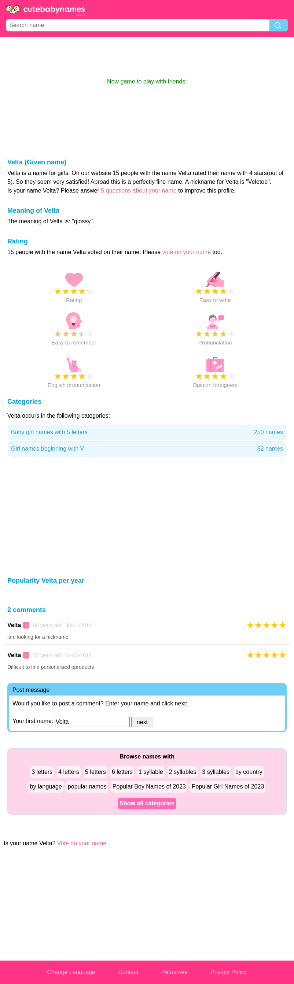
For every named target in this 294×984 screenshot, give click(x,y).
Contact (128, 972)
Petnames (174, 972)
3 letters (42, 772)
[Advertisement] (147, 57)
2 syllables (182, 772)
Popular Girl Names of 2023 (228, 786)
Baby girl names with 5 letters (147, 432)
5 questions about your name (138, 190)
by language (46, 786)
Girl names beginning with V (147, 448)
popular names (87, 786)
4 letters (68, 772)
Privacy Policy (228, 972)
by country (248, 772)
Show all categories (147, 803)
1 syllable (151, 772)
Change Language (71, 972)
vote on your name (186, 252)
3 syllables (215, 772)
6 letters (122, 772)
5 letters (95, 772)
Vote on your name (81, 843)
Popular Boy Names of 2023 (149, 786)
